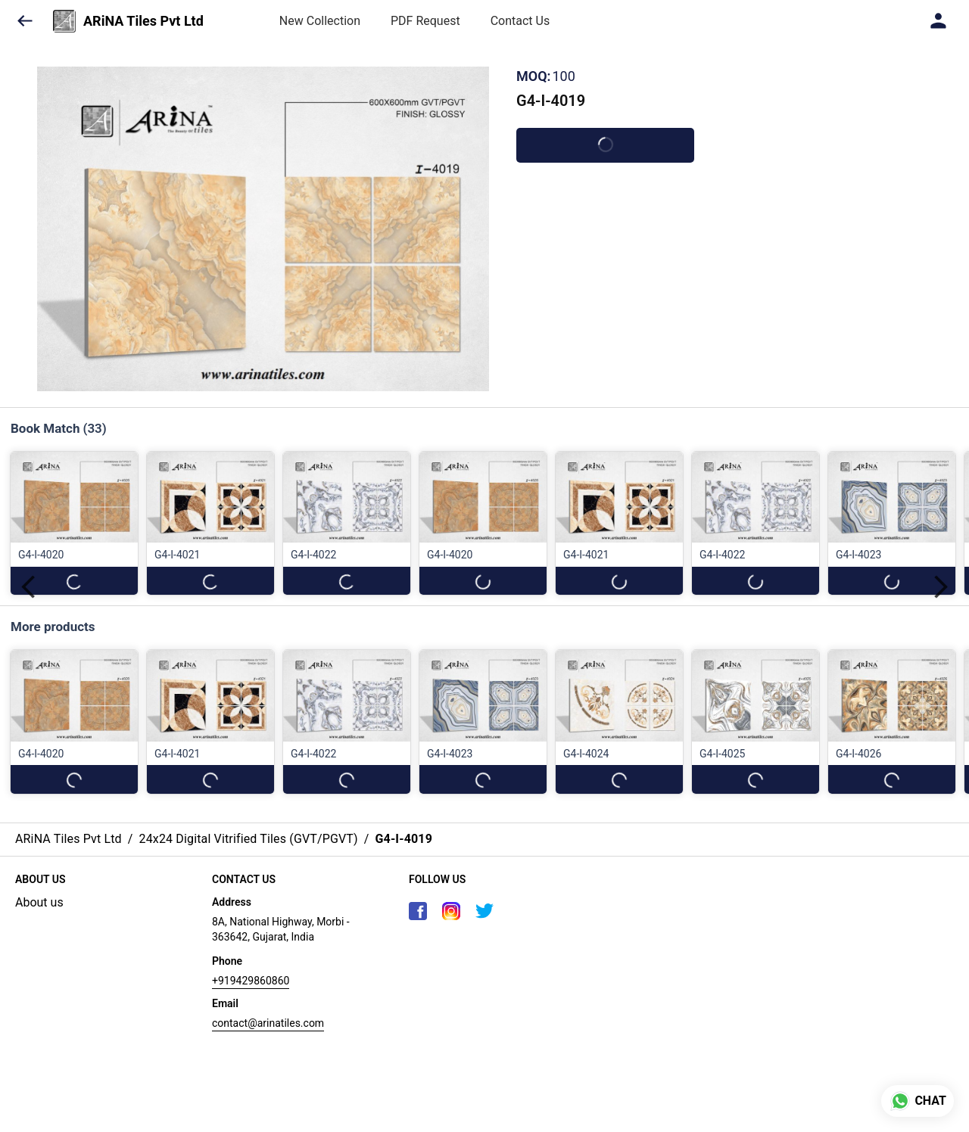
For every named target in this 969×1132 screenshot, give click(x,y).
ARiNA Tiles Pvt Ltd (143, 21)
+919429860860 (250, 981)
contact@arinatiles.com (268, 1023)
